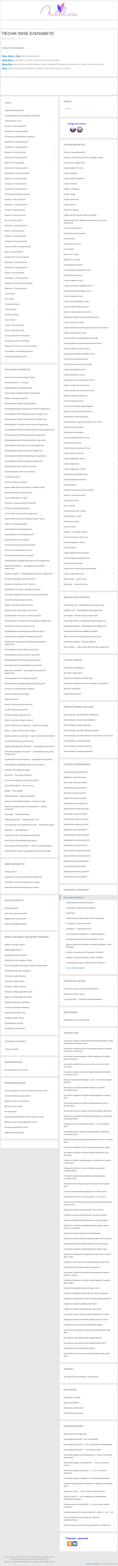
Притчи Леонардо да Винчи (16, 924)
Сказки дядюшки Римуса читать (77, 437)
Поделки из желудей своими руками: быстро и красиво (86, 1293)
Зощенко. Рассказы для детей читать (20, 626)
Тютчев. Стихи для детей (15, 210)
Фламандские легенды (14, 1023)
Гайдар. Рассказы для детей (16, 398)
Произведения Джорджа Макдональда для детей (25, 683)
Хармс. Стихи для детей (14, 273)
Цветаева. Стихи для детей (16, 262)
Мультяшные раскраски (73, 1413)
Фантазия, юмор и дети (73, 673)
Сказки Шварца (70, 485)
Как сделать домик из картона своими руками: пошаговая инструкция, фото (87, 1073)
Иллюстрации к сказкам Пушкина (77, 725)
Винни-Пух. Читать (71, 254)
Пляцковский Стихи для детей (17, 194)
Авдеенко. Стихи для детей (16, 288)
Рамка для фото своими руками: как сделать (82, 1267)
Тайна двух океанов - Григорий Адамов (80, 642)
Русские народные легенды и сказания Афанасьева (26, 965)
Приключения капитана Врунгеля (18, 529)
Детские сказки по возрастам (75, 396)
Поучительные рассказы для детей (19, 555)
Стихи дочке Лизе (12, 304)
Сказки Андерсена (71, 464)
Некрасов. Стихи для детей (16, 225)
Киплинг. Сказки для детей (74, 495)
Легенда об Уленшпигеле (15, 1028)
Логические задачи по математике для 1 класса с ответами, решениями (88, 1456)
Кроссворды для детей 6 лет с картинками (81, 1439)
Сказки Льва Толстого (72, 244)
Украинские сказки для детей (75, 803)
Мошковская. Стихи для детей (17, 173)
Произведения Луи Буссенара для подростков (23, 450)
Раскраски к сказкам (72, 1397)
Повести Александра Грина (16, 524)
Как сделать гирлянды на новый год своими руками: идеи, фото (87, 1331)
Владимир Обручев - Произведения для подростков (85, 626)
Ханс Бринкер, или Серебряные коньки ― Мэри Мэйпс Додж (29, 825)
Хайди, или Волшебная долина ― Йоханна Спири (25, 801)
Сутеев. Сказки (70, 526)
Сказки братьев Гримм (73, 563)
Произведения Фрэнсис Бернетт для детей (22, 655)
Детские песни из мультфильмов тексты (21, 1122)
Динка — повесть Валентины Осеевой (20, 730)
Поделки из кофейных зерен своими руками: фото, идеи (86, 1147)
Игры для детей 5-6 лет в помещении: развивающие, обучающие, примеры (85, 1497)
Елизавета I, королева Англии (78, 923)
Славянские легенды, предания (18, 971)
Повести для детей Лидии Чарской (19, 720)
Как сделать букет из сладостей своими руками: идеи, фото (88, 1111)
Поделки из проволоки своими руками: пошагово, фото (86, 1319)
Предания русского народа (16, 955)
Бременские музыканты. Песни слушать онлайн (24, 1117)
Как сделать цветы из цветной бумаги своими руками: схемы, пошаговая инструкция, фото (88, 1042)
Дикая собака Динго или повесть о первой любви (25, 487)
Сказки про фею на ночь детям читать (79, 390)
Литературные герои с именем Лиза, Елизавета (85, 963)
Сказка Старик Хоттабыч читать (77, 348)
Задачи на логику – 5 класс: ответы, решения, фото (84, 1491)
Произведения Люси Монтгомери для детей (23, 660)
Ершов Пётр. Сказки (72, 259)
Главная (8, 103)
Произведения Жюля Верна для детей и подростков (26, 414)
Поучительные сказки (72, 443)
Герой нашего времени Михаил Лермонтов (22, 393)
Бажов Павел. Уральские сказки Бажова (80, 568)
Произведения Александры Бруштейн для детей (24, 631)
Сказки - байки (70, 194)
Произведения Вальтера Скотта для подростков (24, 445)
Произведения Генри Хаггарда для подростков (24, 461)
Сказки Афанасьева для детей (76, 553)
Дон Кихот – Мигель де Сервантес (18, 775)
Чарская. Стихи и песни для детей (18, 283)
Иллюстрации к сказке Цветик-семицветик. (81, 715)
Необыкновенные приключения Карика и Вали (83, 343)
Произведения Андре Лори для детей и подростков (26, 419)
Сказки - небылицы (71, 189)
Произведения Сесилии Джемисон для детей (23, 665)
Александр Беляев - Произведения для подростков (85, 621)
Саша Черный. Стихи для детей (18, 246)
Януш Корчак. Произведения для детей (21, 840)
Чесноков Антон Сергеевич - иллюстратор (81, 1377)
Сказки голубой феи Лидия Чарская (78, 406)
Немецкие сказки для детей (75, 788)
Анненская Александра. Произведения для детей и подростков (26, 643)
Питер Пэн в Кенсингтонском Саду (78, 364)
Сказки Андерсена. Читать (74, 458)
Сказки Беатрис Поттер (73, 168)
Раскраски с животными (73, 1408)
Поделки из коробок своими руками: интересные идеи (86, 1220)
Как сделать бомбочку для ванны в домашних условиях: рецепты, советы (86, 1273)
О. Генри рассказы (12, 477)
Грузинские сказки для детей (75, 814)
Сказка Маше (69, 238)
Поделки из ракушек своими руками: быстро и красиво (86, 1244)
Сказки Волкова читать (73, 275)
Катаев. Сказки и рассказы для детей (79, 490)
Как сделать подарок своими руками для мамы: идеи (85, 1249)
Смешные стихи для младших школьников (22, 882)
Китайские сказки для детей (75, 798)
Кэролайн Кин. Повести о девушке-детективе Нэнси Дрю (28, 851)
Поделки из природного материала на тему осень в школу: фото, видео (87, 1255)
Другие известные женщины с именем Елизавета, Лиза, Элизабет (89, 945)
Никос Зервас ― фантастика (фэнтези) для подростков (86, 647)
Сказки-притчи (70, 204)
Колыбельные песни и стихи (16, 1070)
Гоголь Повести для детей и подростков (21, 513)
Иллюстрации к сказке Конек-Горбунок (79, 720)
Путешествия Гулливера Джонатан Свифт (81, 338)
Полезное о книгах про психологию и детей (81, 989)
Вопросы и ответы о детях (74, 994)
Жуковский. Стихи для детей (16, 131)
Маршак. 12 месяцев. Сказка (75, 532)
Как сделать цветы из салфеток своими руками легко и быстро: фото (86, 1104)
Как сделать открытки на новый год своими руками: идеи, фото (87, 1354)
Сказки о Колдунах (71, 210)
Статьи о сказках (11, 1049)
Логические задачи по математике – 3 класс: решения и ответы (86, 1464)
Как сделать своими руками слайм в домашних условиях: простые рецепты (87, 1057)
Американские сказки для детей (77, 840)
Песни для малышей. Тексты (16, 1127)
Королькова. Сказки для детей (76, 417)
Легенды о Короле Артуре (15, 986)
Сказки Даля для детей (73, 265)
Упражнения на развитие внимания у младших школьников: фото (88, 1484)
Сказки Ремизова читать (74, 401)
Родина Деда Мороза (72, 694)
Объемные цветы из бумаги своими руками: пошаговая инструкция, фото (86, 1133)
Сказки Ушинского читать (74, 322)
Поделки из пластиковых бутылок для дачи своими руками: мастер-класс (88, 1203)
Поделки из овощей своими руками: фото (80, 1304)
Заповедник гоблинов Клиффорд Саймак (80, 631)
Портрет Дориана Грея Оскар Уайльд (20, 471)
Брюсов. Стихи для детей (15, 215)
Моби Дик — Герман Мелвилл (17, 830)
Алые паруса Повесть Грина (16, 498)
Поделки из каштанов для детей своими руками (83, 1325)
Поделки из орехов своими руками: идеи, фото (83, 1309)
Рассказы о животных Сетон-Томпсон (20, 584)
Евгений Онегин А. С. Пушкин (17, 382)
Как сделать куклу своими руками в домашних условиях (86, 1314)
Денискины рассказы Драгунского (18, 492)
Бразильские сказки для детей (76, 861)
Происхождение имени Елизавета (80, 902)
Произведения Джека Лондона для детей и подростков (27, 409)
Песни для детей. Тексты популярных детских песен (26, 1090)
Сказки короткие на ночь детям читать (79, 380)
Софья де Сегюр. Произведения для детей (22, 835)
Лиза (4, 68)
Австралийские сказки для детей (77, 856)
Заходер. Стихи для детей (15, 184)
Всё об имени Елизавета (74, 897)
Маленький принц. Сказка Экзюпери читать (81, 317)
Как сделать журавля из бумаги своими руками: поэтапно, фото (87, 1096)
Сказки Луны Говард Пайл (74, 163)
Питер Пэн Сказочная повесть (76, 359)
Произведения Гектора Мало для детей (21, 678)
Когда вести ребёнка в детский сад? (78, 678)
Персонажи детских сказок (74, 233)
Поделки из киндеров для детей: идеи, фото (81, 1288)
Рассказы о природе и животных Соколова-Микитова (26, 594)
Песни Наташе (11, 1111)
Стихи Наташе (10, 309)
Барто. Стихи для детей (14, 163)
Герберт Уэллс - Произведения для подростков (83, 610)
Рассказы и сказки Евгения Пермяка (19, 689)
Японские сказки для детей (75, 793)
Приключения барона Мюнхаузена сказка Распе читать (86, 327)
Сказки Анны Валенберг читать (76, 301)
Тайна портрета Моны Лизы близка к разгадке (85, 918)
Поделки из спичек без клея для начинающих (82, 1233)
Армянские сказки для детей (75, 829)
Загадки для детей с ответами (17, 341)
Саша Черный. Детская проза (17, 540)
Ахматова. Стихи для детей (16, 267)
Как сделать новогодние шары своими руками (82, 1338)
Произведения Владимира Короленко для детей (24, 764)
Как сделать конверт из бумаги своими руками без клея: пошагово (86, 1153)
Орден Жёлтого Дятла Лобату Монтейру (80, 215)
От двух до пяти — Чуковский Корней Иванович (83, 999)
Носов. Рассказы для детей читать (19, 704)
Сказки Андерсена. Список (75, 469)
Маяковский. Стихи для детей (17, 257)
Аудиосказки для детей (14, 110)
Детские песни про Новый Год (17, 1101)
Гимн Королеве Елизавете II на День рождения (85, 934)
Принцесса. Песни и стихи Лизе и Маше (21, 346)
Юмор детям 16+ (12, 871)
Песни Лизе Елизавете (75, 968)
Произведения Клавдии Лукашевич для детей (23, 636)
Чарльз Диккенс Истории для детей (19, 534)
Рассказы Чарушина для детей (17, 508)
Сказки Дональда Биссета (74, 369)
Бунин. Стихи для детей (14, 231)
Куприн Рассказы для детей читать (19, 605)
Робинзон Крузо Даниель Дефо (17, 770)
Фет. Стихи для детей (13, 220)
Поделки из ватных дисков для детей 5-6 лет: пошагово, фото (86, 1125)
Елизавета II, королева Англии (78, 929)
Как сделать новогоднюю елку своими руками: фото (85, 1343)
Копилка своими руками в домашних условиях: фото (85, 1191)
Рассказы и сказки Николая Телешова (20, 503)
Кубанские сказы (11, 699)
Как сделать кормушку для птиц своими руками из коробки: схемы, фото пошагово (88, 1049)
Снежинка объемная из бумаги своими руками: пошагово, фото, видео (87, 1281)
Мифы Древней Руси (13, 950)
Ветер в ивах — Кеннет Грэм (75, 579)
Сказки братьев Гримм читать (76, 474)
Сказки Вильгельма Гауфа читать (77, 291)
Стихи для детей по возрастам (17, 335)
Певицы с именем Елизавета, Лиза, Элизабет (84, 957)
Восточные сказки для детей (75, 782)
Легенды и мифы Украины (15, 976)
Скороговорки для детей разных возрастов (22, 115)
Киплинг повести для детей (16, 482)
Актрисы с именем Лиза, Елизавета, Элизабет (85, 952)
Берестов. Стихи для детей (16, 178)
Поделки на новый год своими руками (79, 1348)
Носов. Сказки (69, 506)
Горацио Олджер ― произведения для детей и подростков (29, 573)
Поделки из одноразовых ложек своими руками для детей (87, 1298)
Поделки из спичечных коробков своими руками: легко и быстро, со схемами (86, 1226)
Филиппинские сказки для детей (77, 850)
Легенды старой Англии (14, 1018)
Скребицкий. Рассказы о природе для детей (22, 589)
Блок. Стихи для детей (14, 252)
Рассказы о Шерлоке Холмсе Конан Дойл (21, 780)
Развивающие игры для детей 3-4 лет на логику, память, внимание (87, 1505)
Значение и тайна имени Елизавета (80, 908)
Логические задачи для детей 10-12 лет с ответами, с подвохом (85, 1471)
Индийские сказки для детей (75, 845)
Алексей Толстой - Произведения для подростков (84, 605)
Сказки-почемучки (71, 199)
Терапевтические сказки (74, 432)
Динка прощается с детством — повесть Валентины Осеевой (29, 736)
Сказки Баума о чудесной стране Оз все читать (83, 422)
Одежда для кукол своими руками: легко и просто (84, 1210)
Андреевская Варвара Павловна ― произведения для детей (29, 746)
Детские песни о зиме (13, 1106)
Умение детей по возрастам (75, 1434)
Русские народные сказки (74, 542)
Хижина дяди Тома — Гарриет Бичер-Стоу (22, 819)
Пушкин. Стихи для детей (15, 126)
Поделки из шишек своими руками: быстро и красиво (85, 1215)
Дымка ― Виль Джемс (14, 791)
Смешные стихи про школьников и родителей (23, 877)
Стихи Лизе (9, 299)
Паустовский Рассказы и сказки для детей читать (25, 519)
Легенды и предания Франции (17, 1007)
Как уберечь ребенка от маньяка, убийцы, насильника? (86, 683)
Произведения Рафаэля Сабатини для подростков (25, 456)
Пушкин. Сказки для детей (74, 152)
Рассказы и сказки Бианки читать (18, 550)
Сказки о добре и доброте (74, 178)
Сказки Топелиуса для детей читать (78, 411)
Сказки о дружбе (70, 173)
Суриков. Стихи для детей (15, 236)
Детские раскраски (71, 1402)
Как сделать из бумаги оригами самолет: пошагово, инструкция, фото (84, 1088)
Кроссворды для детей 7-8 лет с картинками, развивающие (88, 1444)
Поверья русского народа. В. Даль (18, 960)
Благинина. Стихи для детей (16, 168)
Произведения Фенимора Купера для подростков (25, 435)
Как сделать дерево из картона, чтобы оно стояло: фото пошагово (86, 1065)
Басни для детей (11, 908)
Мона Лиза (7, 60)
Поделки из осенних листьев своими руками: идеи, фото (87, 1262)
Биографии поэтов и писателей (76, 1020)
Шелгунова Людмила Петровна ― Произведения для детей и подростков (29, 752)
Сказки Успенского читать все (76, 537)
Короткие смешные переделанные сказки (22, 887)
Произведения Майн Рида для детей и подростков (25, 440)
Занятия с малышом (72, 688)
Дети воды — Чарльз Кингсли (75, 584)
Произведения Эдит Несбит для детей (20, 466)
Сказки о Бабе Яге (71, 500)
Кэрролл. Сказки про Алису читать (78, 312)
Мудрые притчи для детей (15, 919)
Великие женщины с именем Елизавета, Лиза (84, 939)
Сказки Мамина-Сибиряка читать (77, 270)
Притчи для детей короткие (16, 913)
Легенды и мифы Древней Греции (18, 992)
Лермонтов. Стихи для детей (16, 142)
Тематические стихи (13, 121)
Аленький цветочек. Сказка (75, 511)
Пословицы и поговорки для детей (19, 351)
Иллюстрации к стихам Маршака (77, 741)
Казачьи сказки (70, 547)
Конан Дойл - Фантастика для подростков (81, 615)
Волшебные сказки (71, 521)
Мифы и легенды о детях (15, 944)
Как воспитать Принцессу (74, 668)
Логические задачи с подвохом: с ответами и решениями (87, 1478)
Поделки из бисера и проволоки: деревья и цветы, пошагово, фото (88, 1140)
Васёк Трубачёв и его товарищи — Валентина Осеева (26, 725)
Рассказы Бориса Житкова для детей (20, 545)
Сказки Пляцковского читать (75, 333)
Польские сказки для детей (75, 866)
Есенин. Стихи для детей (15, 199)
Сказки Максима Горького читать (77, 448)
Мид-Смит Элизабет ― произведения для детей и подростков (25, 671)
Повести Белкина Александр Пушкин (20, 377)
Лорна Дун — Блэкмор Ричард (17, 814)
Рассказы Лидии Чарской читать (18, 715)
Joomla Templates (92, 1564)
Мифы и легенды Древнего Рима (18, 997)
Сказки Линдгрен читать (73, 296)
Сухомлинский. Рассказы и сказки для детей (23, 615)
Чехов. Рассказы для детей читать (19, 600)
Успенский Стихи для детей (16, 189)
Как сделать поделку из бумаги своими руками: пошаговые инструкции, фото (88, 1117)
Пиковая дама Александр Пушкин (18, 388)
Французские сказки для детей (76, 809)
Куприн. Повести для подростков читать (21, 610)
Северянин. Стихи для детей (16, 278)
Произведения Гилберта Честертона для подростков (26, 424)
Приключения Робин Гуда (15, 1013)
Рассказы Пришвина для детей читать (20, 579)
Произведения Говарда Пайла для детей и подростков (27, 560)
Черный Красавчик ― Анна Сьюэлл (19, 785)
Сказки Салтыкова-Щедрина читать (78, 286)
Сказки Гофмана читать (73, 280)
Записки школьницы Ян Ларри (17, 694)
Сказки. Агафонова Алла (74, 574)
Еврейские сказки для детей (75, 877)
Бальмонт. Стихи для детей (16, 204)
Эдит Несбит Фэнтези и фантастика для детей (83, 636)
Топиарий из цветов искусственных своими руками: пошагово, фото (85, 1177)
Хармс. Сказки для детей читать (77, 385)
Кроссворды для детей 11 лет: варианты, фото (83, 1449)
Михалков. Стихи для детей (16, 157)
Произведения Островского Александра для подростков (28, 621)
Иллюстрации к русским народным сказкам (81, 730)
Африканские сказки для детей (76, 871)
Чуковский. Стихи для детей (16, 147)
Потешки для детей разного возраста (20, 136)
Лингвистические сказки (73, 427)
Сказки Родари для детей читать (77, 558)
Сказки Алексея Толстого (74, 453)
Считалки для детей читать (16, 356)
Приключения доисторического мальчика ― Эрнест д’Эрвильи (26, 807)
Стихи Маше (10, 294)
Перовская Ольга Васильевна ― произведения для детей (28, 759)
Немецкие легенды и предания (17, 1002)
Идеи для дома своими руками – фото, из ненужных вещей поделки (88, 1081)
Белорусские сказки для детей (76, 824)
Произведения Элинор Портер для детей (21, 649)
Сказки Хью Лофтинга (73, 228)
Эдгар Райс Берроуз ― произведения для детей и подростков (25, 567)
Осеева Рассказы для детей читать (19, 741)
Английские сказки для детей (75, 772)
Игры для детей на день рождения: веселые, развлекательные (82, 1518)
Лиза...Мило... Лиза (11, 56)
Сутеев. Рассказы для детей (16, 710)
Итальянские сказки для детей (76, 819)
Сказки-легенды (70, 184)
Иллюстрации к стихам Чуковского (78, 746)
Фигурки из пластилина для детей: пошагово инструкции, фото (87, 1185)
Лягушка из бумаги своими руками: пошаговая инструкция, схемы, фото (87, 1161)
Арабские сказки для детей (75, 777)
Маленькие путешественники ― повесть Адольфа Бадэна (28, 846)
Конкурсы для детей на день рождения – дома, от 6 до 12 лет (88, 1512)
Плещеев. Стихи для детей (16, 241)
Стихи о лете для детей (14, 325)
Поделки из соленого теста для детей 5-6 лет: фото (84, 1197)
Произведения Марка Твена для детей (20, 403)
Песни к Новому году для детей (17, 1096)
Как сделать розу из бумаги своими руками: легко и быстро (88, 1238)
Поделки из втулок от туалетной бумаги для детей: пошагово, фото (84, 1169)
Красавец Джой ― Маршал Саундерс (20, 796)
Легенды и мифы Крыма (14, 981)
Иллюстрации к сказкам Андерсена (78, 751)
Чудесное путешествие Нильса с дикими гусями (83, 157)
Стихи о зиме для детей (14, 330)
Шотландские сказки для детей (76, 835)
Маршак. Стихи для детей (15, 152)
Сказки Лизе (69, 249)
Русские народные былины (75, 479)
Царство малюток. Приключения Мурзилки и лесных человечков (85, 221)
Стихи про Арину (11, 314)
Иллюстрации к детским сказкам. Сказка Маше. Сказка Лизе (88, 735)
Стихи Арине (10, 320)
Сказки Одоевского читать (74, 375)
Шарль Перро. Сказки (72, 516)
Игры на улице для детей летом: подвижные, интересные (87, 1525)
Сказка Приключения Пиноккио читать (79, 354)
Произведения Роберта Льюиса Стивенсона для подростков (29, 430)
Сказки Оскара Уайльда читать (76, 307)
